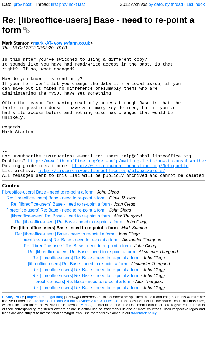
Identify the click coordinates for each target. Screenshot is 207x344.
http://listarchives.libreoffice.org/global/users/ (101, 196)
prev (18, 4)
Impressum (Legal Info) (45, 324)
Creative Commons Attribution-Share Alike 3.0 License (75, 328)
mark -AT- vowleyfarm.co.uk (61, 43)
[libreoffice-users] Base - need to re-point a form (48, 219)
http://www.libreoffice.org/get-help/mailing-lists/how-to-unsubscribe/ (117, 184)
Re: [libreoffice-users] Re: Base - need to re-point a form (68, 248)
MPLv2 (86, 332)
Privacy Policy (13, 324)
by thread (174, 4)
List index (196, 4)
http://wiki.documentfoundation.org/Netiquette (130, 190)
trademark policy (143, 340)
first (54, 4)
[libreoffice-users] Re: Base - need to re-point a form (56, 237)
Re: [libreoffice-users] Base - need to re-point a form (56, 225)
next (27, 4)
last (81, 4)
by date (156, 4)
